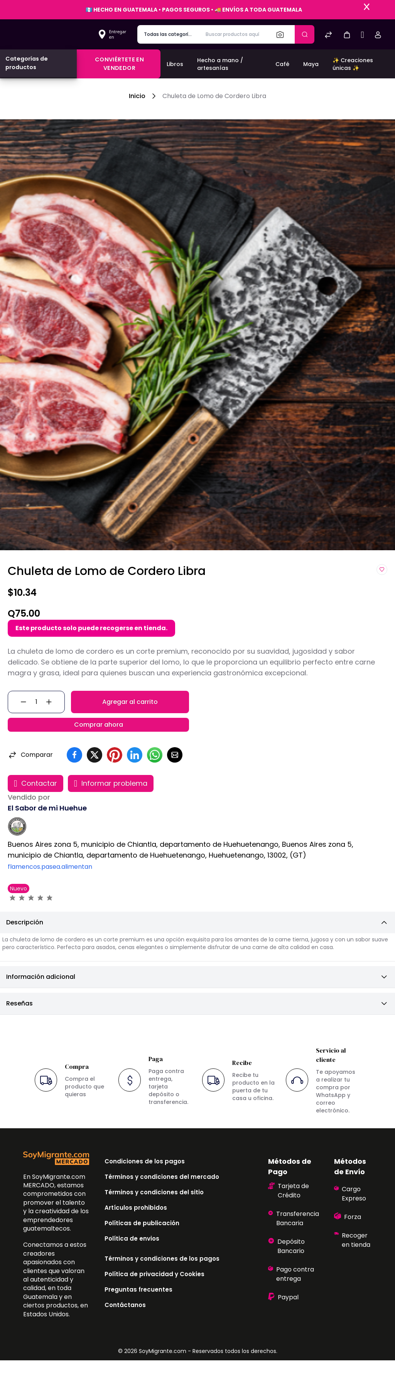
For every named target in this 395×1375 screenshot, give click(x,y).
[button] (346, 34)
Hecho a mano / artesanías (220, 64)
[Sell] (362, 35)
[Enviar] (304, 34)
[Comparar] (328, 35)
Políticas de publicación (142, 1238)
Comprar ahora (98, 735)
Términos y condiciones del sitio (154, 1207)
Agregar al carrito (130, 705)
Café (282, 64)
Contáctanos (125, 1320)
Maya (311, 64)
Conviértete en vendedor (119, 64)
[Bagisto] (51, 34)
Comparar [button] (30, 769)
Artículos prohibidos (136, 1222)
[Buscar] (282, 34)
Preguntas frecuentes (138, 1304)
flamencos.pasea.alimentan (50, 881)
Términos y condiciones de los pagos (162, 1273)
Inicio (137, 96)
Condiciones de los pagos (145, 1176)
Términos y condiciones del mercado (162, 1191)
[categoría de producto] (168, 34)
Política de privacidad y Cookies (154, 1289)
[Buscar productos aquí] (234, 34)
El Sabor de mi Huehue (47, 822)
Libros (175, 64)
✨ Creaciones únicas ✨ (353, 64)
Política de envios (132, 1253)
